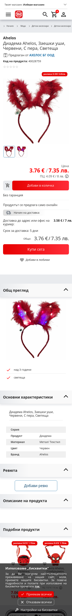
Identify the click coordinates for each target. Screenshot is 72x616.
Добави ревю (36, 485)
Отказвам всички (36, 602)
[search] (45, 14)
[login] (63, 14)
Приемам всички (36, 594)
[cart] (54, 14)
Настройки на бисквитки (36, 610)
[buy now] (36, 249)
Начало (8, 26)
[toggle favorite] (35, 260)
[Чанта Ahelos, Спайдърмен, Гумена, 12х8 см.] (55, 553)
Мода (21, 26)
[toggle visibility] (36, 290)
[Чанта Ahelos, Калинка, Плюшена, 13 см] (24, 553)
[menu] (8, 14)
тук (37, 586)
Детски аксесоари (38, 26)
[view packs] (36, 185)
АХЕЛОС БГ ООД (41, 55)
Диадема (46, 436)
